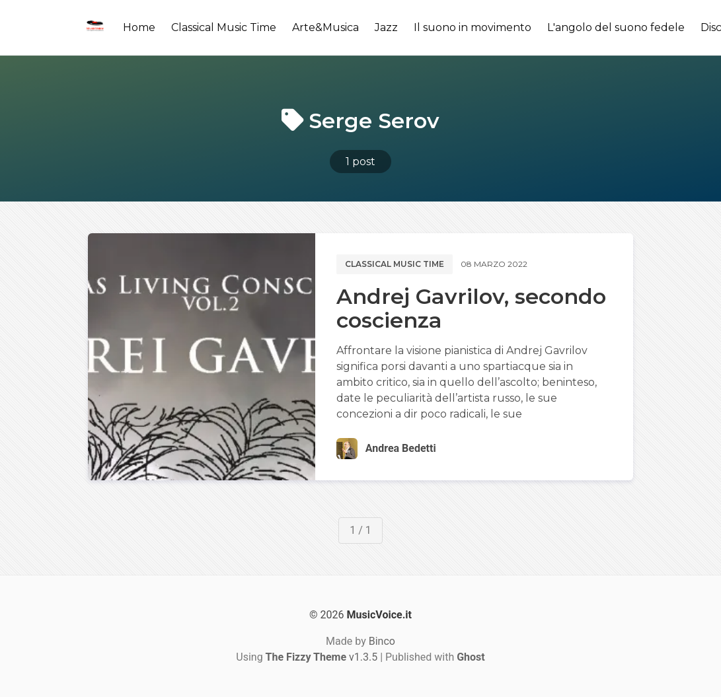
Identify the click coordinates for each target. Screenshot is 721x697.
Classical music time (394, 264)
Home (139, 27)
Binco (382, 641)
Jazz (386, 27)
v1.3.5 (322, 657)
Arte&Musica (325, 27)
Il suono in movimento (472, 27)
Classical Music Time (223, 27)
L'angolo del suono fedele (616, 27)
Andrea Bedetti (400, 448)
